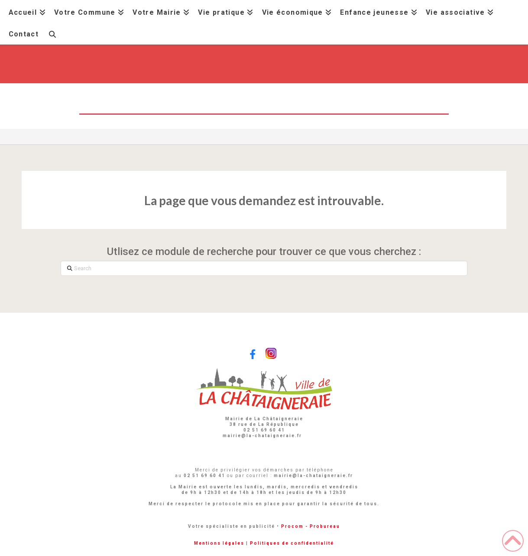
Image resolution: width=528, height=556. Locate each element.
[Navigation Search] (52, 33)
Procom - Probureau (310, 526)
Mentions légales (219, 543)
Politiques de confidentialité (292, 543)
